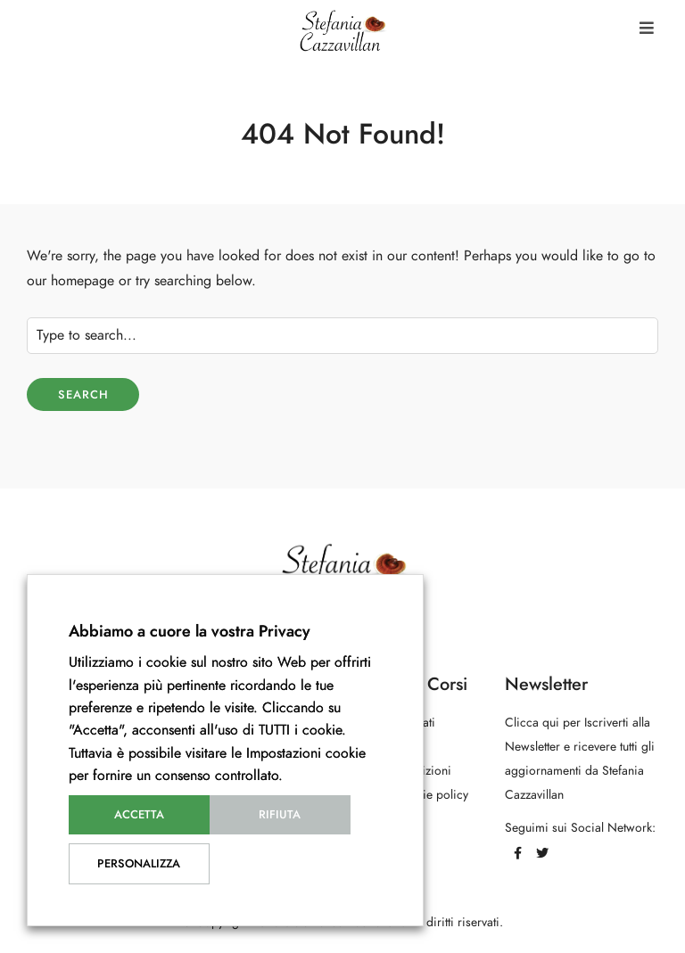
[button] (647, 28)
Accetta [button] (139, 815)
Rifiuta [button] (280, 815)
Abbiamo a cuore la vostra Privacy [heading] (189, 631)
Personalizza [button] (138, 864)
